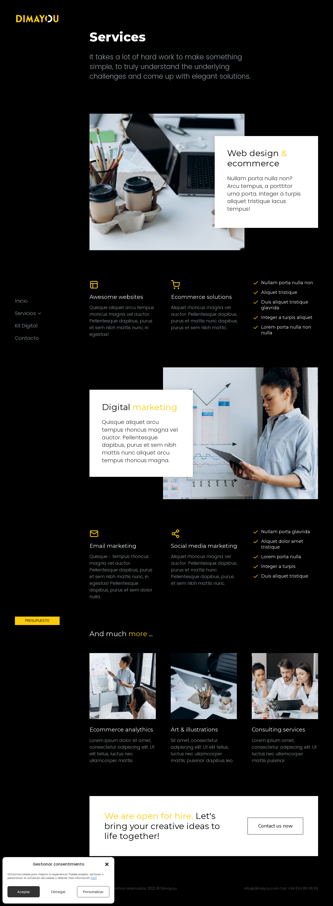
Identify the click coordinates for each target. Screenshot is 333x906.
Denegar (58, 892)
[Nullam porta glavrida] (256, 532)
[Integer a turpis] (256, 567)
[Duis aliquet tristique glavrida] (256, 302)
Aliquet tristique (279, 292)
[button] (106, 864)
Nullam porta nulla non (287, 282)
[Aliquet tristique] (256, 293)
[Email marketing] (122, 564)
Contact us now (275, 826)
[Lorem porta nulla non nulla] (256, 327)
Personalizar (93, 892)
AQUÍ (94, 878)
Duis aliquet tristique (284, 576)
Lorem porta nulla (281, 556)
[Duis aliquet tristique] (256, 576)
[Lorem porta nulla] (256, 557)
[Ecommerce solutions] (204, 309)
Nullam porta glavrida (285, 531)
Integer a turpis (278, 566)
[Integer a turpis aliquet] (256, 318)
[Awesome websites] (122, 309)
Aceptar (23, 892)
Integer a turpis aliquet (286, 317)
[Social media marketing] (204, 564)
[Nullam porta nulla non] (256, 283)
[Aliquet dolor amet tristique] (256, 542)
